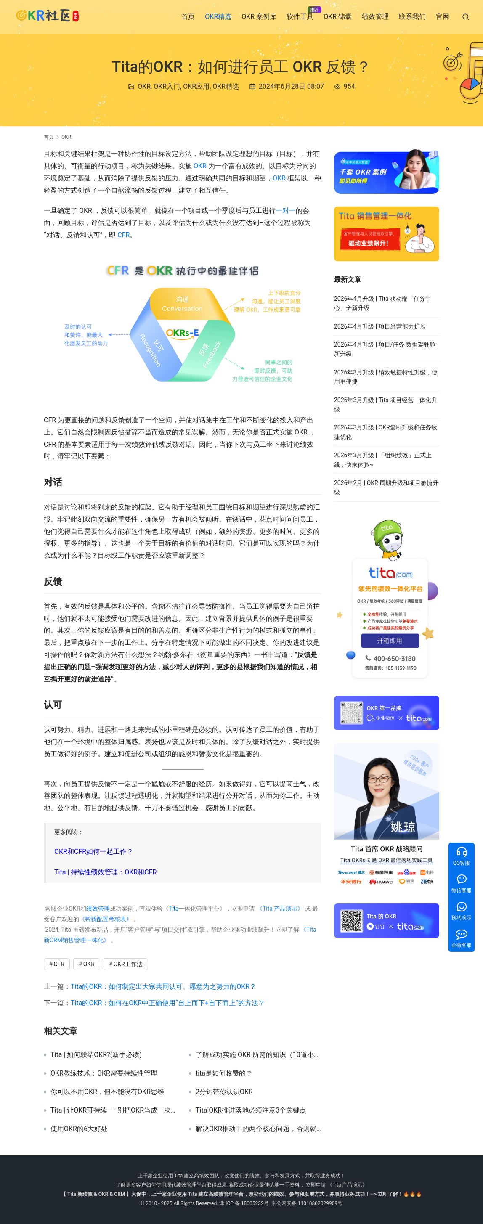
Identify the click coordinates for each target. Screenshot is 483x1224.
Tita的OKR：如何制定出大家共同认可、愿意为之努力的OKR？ (163, 987)
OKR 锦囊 (338, 17)
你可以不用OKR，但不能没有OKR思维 (107, 1092)
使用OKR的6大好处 (79, 1129)
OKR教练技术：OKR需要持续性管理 (103, 1073)
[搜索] (466, 16)
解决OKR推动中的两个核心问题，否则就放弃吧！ (258, 1129)
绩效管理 (375, 17)
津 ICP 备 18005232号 (244, 1203)
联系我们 (412, 17)
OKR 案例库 (259, 17)
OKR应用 (196, 86)
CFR (123, 235)
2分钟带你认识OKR (224, 1092)
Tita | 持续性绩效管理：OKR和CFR (105, 872)
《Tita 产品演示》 (279, 908)
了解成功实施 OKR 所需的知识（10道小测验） (258, 1055)
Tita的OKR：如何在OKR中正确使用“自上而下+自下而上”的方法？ (168, 1003)
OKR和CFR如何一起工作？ (93, 852)
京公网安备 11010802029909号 (306, 1203)
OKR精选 (218, 17)
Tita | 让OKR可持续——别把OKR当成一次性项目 (113, 1110)
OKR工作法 (128, 964)
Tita (174, 908)
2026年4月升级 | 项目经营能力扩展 (380, 326)
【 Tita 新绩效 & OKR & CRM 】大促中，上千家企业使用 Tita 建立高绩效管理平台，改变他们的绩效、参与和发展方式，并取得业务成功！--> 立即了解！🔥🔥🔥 (241, 1194)
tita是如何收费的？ (224, 1073)
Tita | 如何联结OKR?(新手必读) (96, 1055)
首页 (188, 17)
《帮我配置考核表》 (105, 919)
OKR (144, 86)
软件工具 (300, 17)
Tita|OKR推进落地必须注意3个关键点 (251, 1110)
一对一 (286, 211)
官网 (442, 17)
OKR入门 (167, 86)
